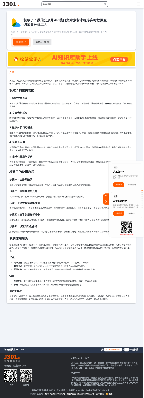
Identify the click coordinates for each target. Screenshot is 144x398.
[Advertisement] (71, 324)
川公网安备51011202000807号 (80, 394)
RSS (109, 394)
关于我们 (100, 394)
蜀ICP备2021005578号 (55, 394)
